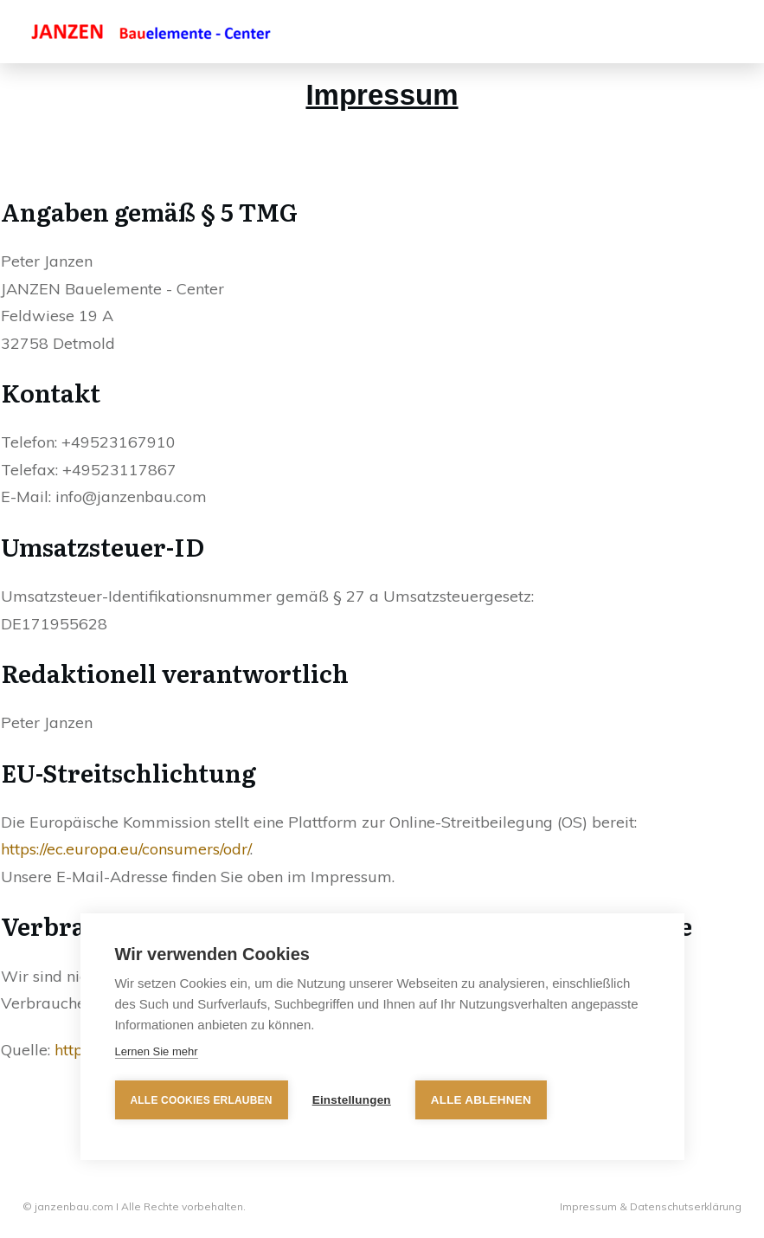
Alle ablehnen (481, 1099)
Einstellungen (351, 1099)
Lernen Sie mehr (155, 1051)
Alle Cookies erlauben (201, 1100)
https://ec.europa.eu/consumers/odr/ (125, 849)
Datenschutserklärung (686, 1206)
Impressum (590, 1206)
